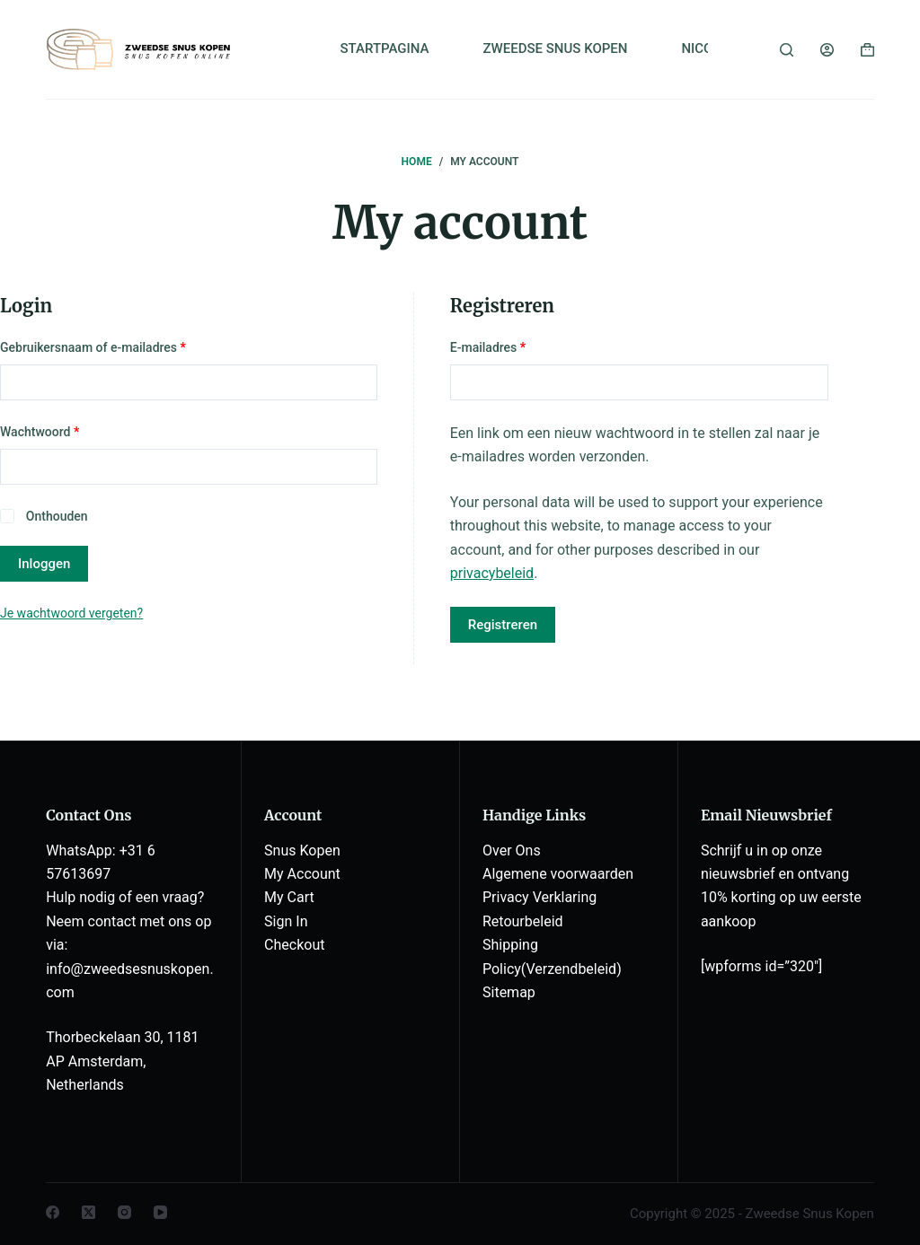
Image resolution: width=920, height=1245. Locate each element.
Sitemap (508, 992)
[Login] (827, 50)
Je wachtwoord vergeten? (71, 613)
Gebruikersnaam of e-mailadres (112, 346)
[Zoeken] (786, 50)
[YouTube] (160, 1212)
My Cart (289, 897)
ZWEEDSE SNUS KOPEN (555, 48)
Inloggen (44, 564)
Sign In (285, 921)
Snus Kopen (302, 850)
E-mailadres (507, 346)
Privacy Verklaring (539, 897)
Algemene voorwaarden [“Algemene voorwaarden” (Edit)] (557, 873)
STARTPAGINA (384, 48)
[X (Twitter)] (88, 1212)
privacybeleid (492, 573)
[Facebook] (52, 1212)
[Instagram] (124, 1212)
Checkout (294, 944)
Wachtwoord (59, 430)
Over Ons (511, 850)
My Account (302, 873)
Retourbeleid (522, 921)
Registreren (502, 625)
